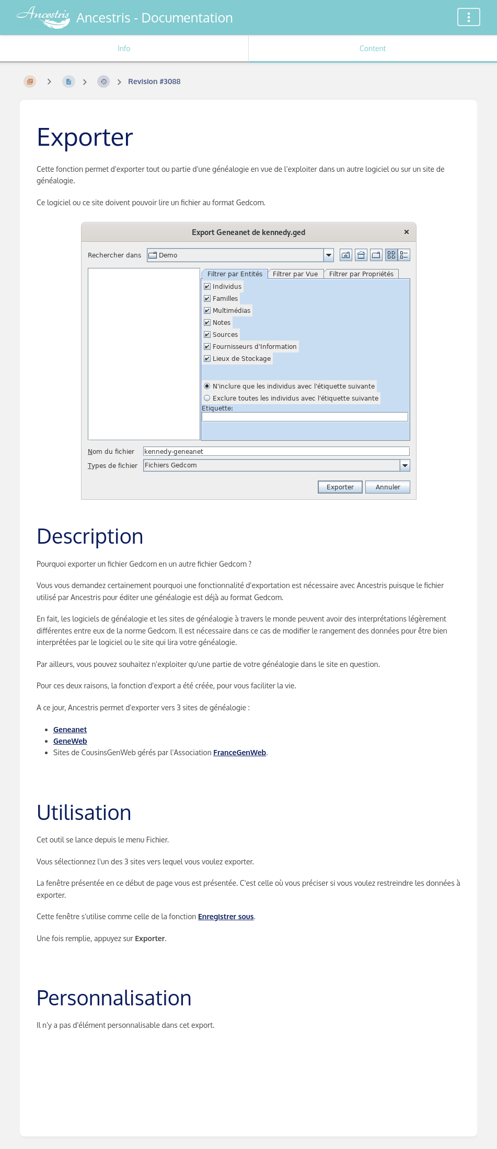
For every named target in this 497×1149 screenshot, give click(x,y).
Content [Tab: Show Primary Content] (373, 48)
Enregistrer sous (226, 916)
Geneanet (70, 729)
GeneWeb (70, 740)
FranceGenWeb (239, 752)
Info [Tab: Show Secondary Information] (124, 48)
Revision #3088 (154, 81)
